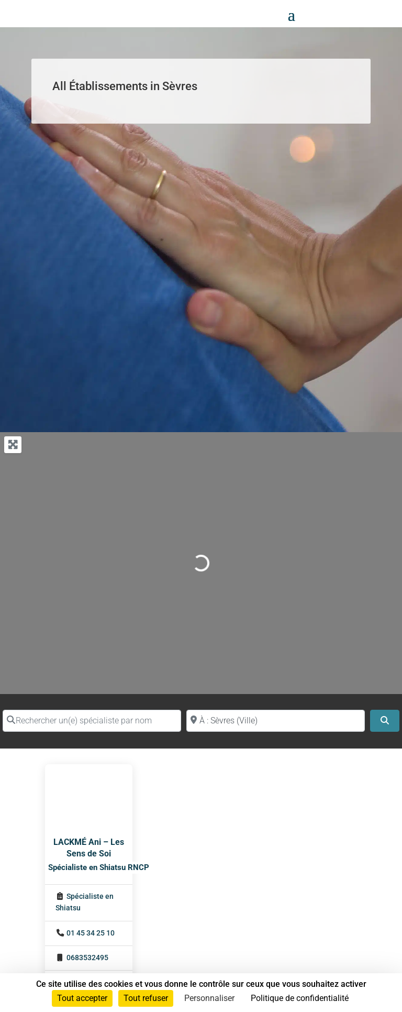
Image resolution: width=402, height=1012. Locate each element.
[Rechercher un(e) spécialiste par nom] (92, 721)
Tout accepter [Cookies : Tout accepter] (82, 998)
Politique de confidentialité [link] (300, 998)
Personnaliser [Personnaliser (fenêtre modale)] (209, 998)
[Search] (384, 721)
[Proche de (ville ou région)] (275, 721)
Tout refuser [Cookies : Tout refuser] (146, 998)
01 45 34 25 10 (90, 933)
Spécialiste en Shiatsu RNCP (98, 867)
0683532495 (87, 957)
